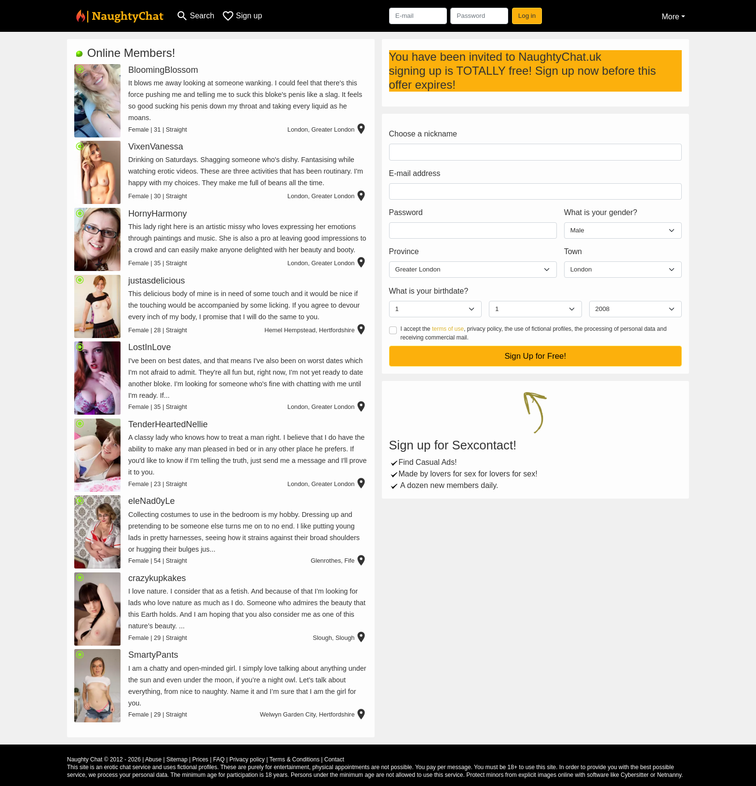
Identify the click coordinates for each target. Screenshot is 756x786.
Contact (334, 759)
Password (406, 212)
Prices (200, 759)
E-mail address (415, 173)
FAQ (219, 759)
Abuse (153, 759)
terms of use (448, 328)
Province (404, 251)
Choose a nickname (423, 134)
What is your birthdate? (429, 291)
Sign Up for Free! (535, 356)
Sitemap (177, 759)
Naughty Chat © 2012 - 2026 (104, 759)
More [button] (670, 17)
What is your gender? (600, 212)
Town (573, 251)
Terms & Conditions (295, 759)
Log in (527, 15)
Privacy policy (247, 759)
